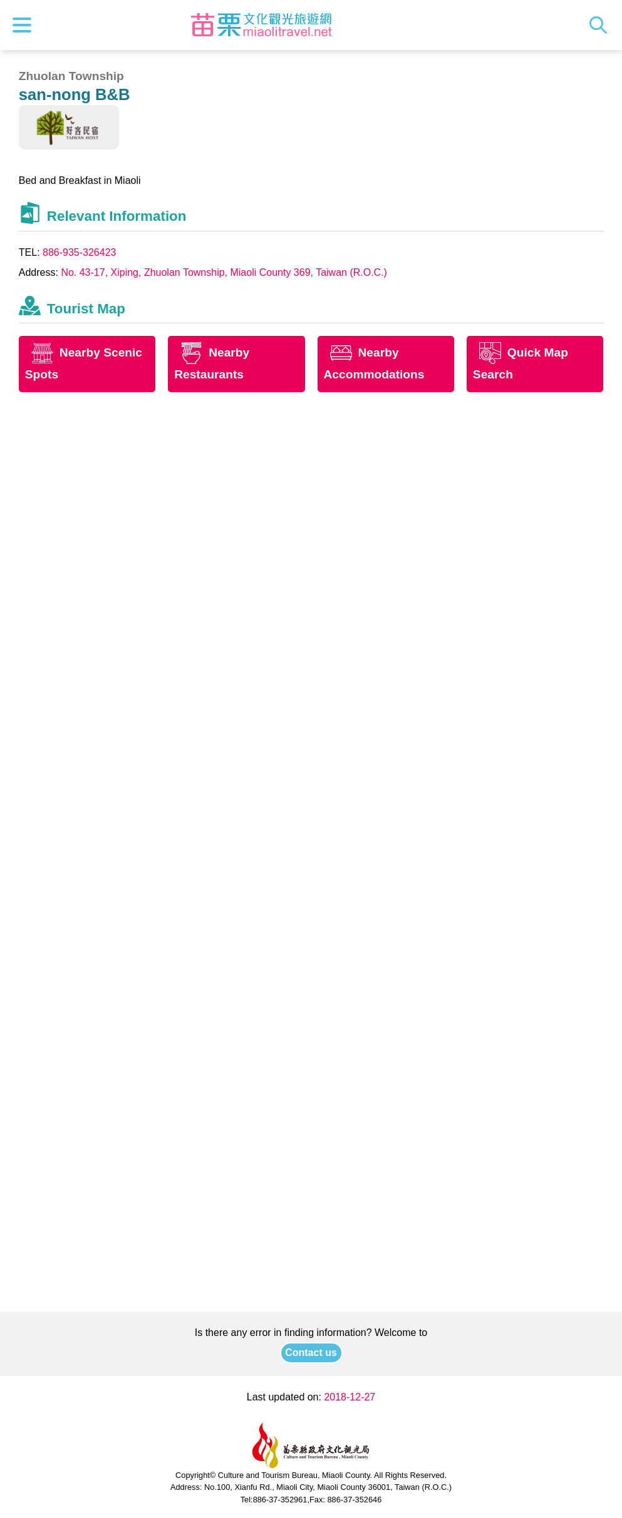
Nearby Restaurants (211, 364)
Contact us (311, 1352)
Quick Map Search (520, 364)
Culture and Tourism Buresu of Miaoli (261, 25)
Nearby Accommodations (374, 364)
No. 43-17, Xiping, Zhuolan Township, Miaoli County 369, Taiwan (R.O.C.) (224, 272)
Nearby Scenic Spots (83, 364)
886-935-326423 (79, 252)
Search (601, 25)
